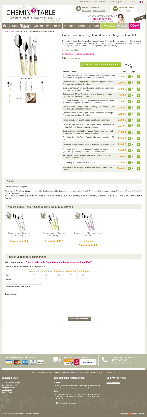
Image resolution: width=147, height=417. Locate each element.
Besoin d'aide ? (7, 392)
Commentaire (10, 294)
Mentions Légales (45, 373)
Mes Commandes (85, 2)
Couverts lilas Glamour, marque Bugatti (88, 234)
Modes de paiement (9, 385)
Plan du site (95, 373)
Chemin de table (9, 31)
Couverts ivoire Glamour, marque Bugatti (19, 234)
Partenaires (84, 373)
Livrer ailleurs (7, 390)
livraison (82, 388)
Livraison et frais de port (11, 383)
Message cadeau (8, 387)
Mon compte (86, 11)
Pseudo (8, 280)
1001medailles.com (113, 383)
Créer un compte (99, 11)
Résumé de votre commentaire (17, 287)
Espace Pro (113, 2)
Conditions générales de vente (65, 373)
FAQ (33, 373)
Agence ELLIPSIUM (138, 413)
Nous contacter (100, 2)
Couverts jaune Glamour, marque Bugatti (54, 234)
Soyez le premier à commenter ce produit (78, 54)
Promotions (108, 26)
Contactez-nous (109, 373)
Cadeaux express (134, 26)
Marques (122, 26)
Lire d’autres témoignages (66, 403)
